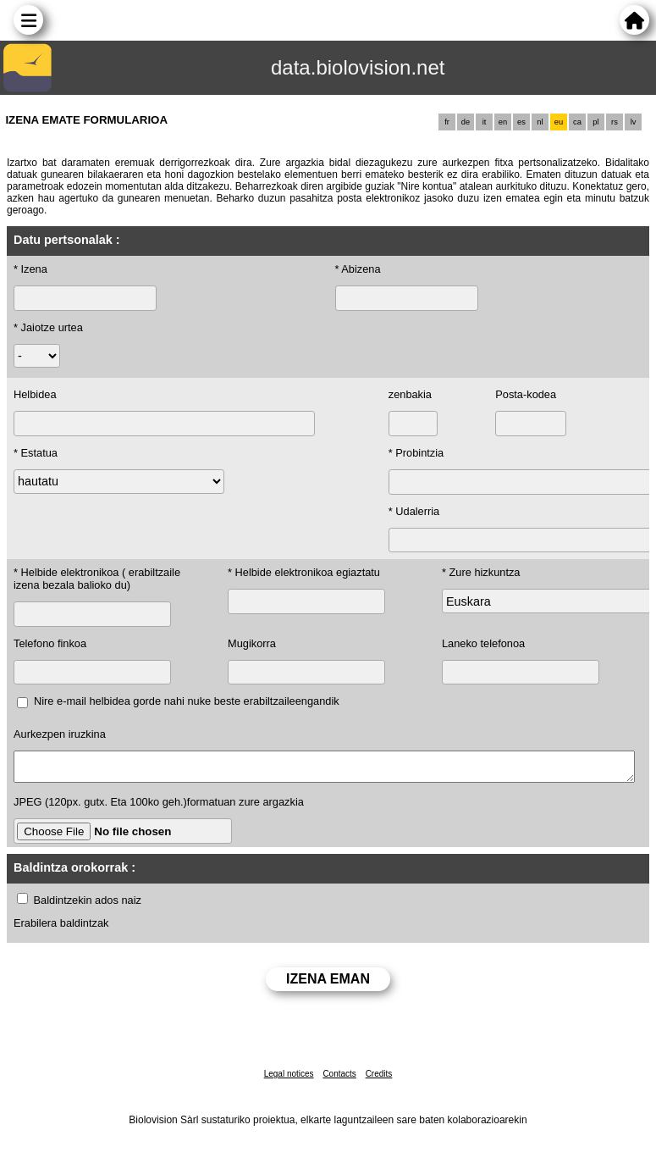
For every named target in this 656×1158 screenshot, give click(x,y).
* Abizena (358, 269)
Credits (379, 1078)
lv (634, 122)
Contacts (339, 1078)
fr (446, 122)
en (503, 122)
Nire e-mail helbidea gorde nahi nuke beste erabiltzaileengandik (186, 701)
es (521, 122)
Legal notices (289, 1078)
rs (614, 122)
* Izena (30, 269)
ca (577, 122)
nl (540, 122)
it (484, 122)
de (465, 122)
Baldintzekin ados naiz (87, 905)
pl (595, 122)
